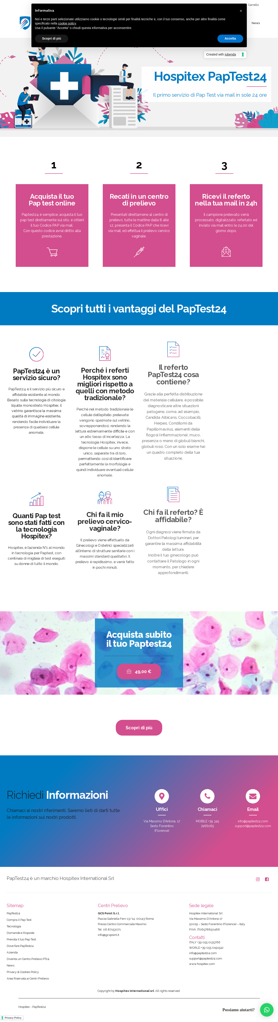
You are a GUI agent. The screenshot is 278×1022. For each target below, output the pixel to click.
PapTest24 (13, 913)
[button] (267, 1010)
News (256, 23)
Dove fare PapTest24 (20, 946)
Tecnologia (14, 926)
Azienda (12, 952)
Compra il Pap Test (19, 920)
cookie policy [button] (67, 23)
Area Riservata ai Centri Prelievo (28, 978)
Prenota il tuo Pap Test (21, 939)
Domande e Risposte (20, 933)
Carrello (253, 5)
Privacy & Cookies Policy (23, 972)
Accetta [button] (230, 38)
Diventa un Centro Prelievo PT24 (28, 959)
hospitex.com (206, 964)
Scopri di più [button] (51, 38)
